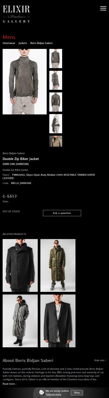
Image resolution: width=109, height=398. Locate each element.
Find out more (53, 394)
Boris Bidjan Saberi (14, 153)
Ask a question (62, 213)
